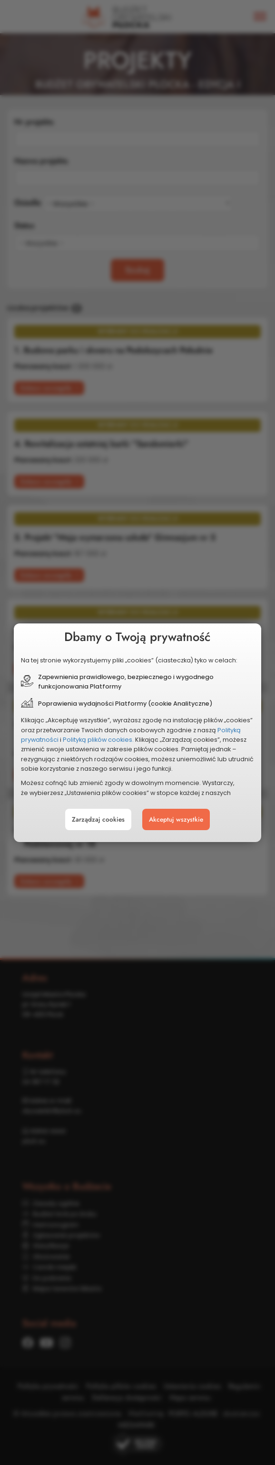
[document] (137, 732)
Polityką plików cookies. (98, 740)
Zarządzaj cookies (98, 819)
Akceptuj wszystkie (176, 819)
